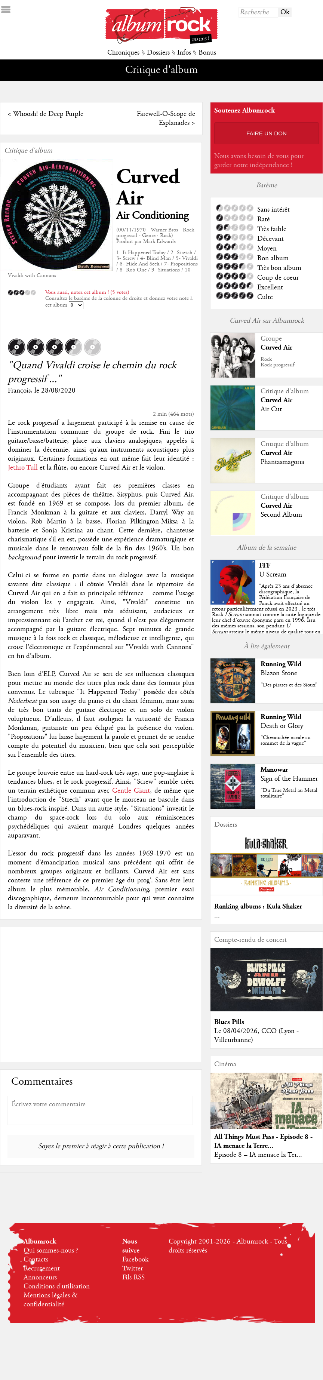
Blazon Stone (279, 673)
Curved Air (148, 187)
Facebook (135, 1259)
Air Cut (271, 409)
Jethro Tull (23, 467)
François (19, 390)
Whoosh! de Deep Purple (48, 114)
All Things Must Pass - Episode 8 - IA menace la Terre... (263, 1141)
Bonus (207, 52)
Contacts (36, 1259)
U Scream (272, 574)
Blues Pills (229, 1022)
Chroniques (123, 52)
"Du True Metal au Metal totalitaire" (289, 793)
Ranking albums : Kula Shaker (258, 906)
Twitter (132, 1268)
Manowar (274, 769)
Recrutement (42, 1268)
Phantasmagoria (282, 462)
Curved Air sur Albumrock (267, 320)
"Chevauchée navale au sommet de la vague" (286, 740)
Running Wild (281, 664)
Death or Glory (282, 726)
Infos (184, 52)
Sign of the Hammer (289, 778)
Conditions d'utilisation (57, 1286)
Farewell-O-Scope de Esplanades (166, 118)
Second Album (281, 514)
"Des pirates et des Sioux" (289, 685)
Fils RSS (133, 1277)
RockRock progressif (277, 362)
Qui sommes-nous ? (51, 1250)
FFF (264, 565)
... (217, 915)
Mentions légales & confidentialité (51, 1300)
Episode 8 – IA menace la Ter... (258, 1154)
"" (266, 615)
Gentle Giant (131, 790)
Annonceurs (40, 1277)
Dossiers (158, 52)
